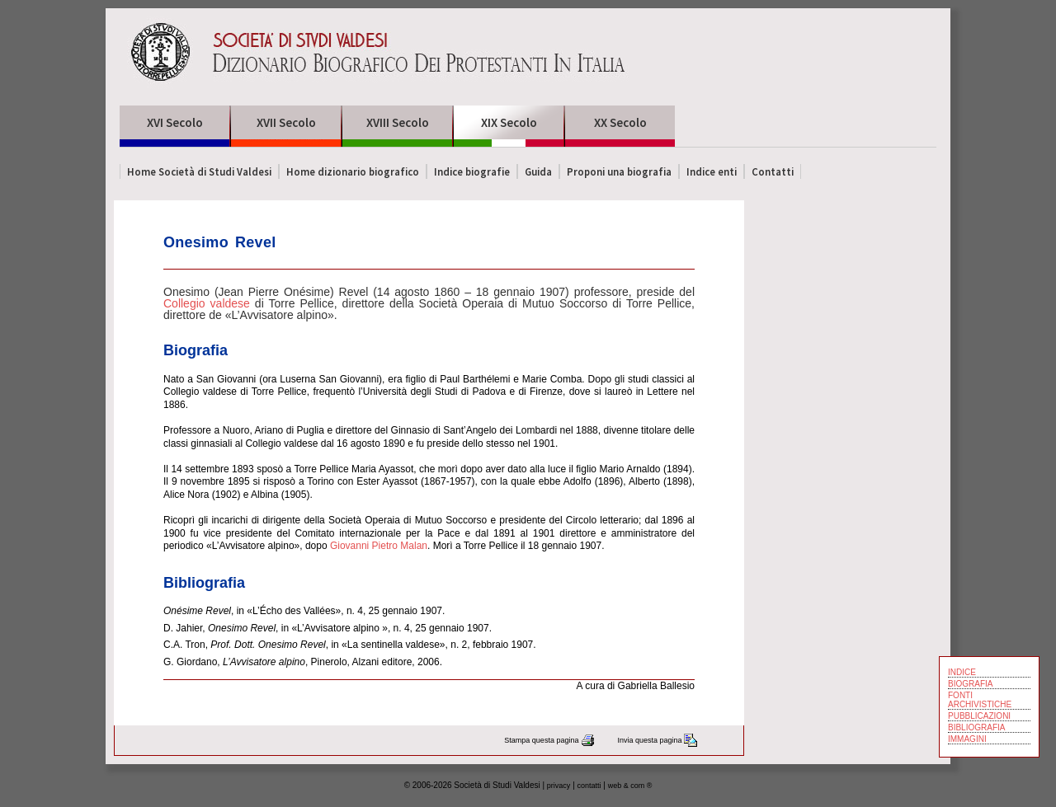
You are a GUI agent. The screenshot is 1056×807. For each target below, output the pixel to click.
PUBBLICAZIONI (979, 715)
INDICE (962, 672)
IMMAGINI (967, 739)
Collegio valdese (206, 303)
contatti (589, 785)
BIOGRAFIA (970, 683)
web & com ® (630, 785)
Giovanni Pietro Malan (378, 545)
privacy (559, 785)
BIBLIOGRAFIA (976, 727)
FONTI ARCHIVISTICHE (979, 700)
